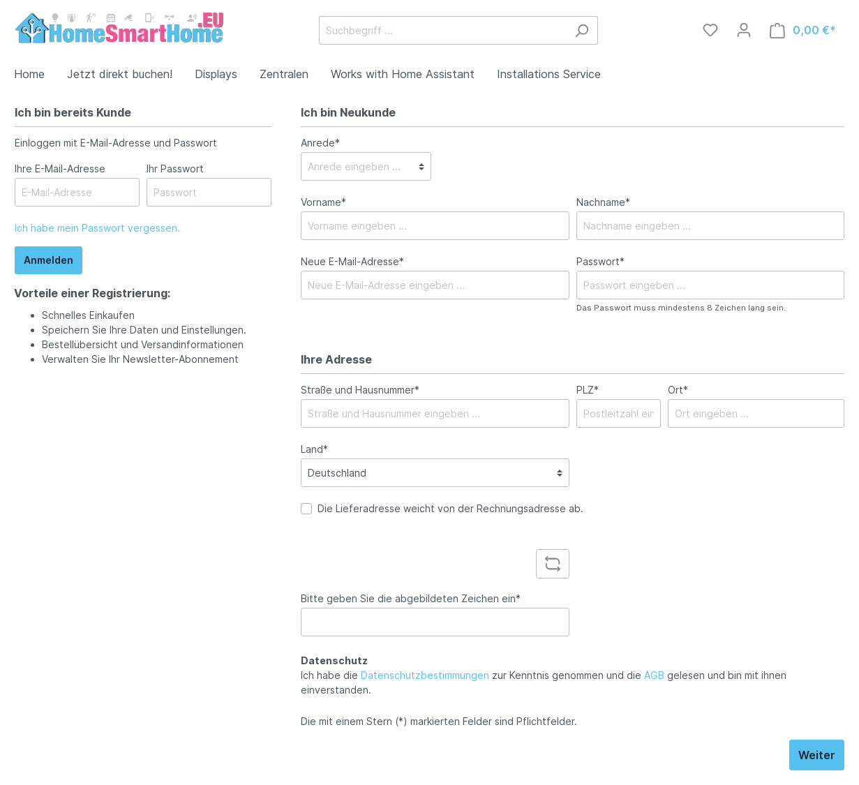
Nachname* (603, 202)
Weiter (816, 755)
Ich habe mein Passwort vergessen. (97, 228)
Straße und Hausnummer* (360, 390)
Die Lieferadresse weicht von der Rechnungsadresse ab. (450, 508)
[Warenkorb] (803, 30)
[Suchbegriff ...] (442, 30)
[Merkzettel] (710, 30)
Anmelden (48, 260)
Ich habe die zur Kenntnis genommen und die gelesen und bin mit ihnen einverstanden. (543, 682)
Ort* (678, 390)
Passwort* (600, 261)
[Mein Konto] (744, 30)
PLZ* (587, 390)
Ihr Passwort (175, 168)
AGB (654, 675)
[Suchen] (581, 30)
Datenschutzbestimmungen (425, 675)
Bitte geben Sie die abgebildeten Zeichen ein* (411, 598)
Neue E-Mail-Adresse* (352, 261)
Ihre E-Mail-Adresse (60, 168)
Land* (314, 449)
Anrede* (320, 143)
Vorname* (323, 202)
